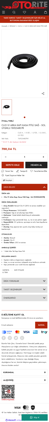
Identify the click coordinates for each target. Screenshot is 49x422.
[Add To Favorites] (38, 171)
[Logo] (24, 5)
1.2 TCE (34, 132)
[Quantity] (24, 157)
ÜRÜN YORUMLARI (11, 281)
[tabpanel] (7, 107)
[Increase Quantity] (43, 157)
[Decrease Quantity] (6, 157)
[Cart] (45, 12)
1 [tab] (24, 117)
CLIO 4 (20, 132)
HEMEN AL (36, 165)
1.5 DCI (27, 132)
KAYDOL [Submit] (41, 325)
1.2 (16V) (42, 132)
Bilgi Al (34, 417)
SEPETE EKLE (13, 165)
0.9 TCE (21, 135)
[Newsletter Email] (24, 325)
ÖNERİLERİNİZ (10, 297)
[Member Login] (35, 12)
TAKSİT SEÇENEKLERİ (13, 289)
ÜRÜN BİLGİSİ (9, 187)
